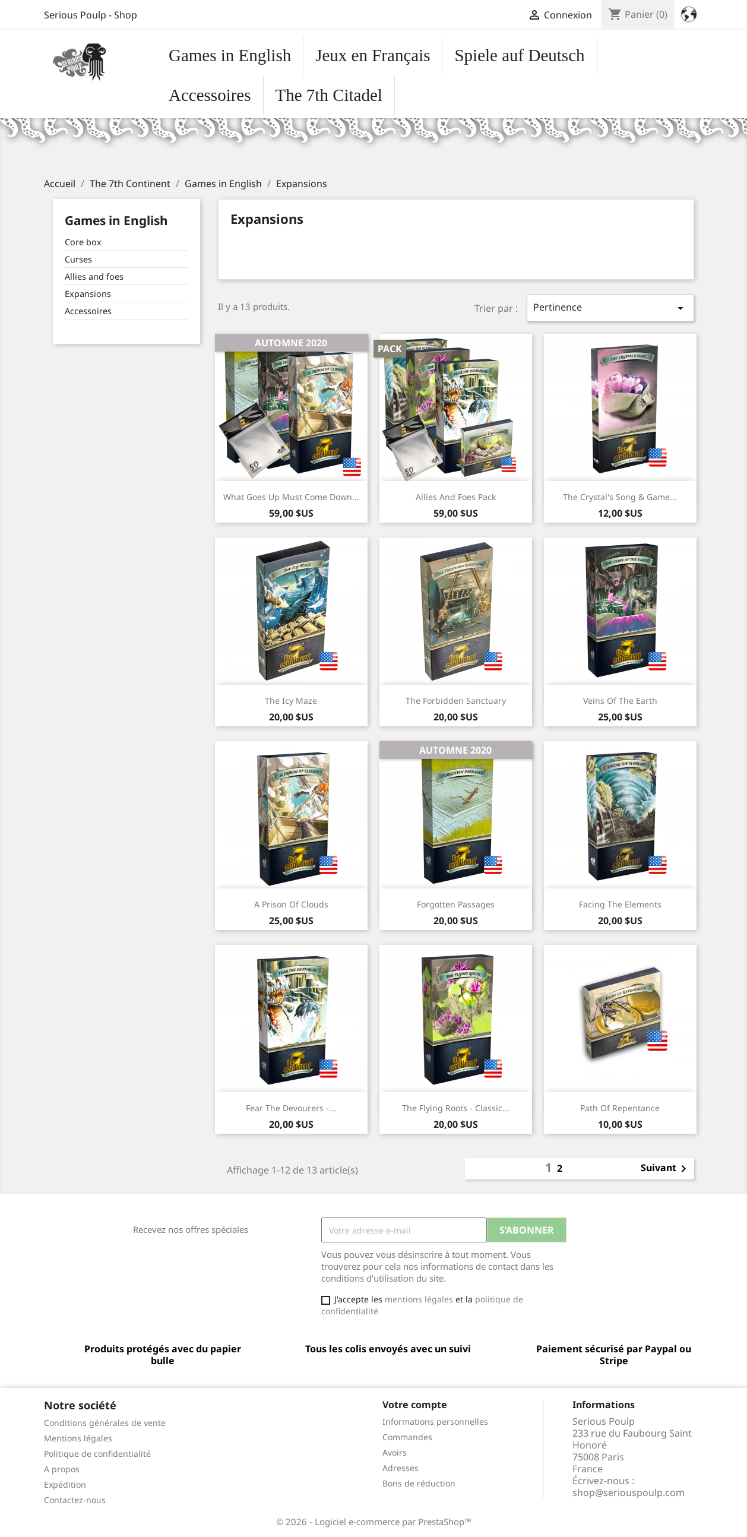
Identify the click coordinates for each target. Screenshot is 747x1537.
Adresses (400, 1467)
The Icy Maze (291, 700)
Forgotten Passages (456, 904)
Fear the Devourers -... (291, 1108)
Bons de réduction (418, 1483)
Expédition (65, 1484)
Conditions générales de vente (105, 1422)
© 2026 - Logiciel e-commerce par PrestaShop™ (373, 1521)
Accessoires (210, 95)
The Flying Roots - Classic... (455, 1108)
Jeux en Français (372, 55)
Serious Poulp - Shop (90, 14)
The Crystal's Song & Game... (620, 496)
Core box (83, 242)
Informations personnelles (435, 1421)
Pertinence (610, 308)
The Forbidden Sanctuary (456, 700)
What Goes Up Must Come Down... (291, 496)
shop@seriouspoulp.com (628, 1492)
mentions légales (419, 1299)
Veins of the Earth (620, 700)
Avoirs (394, 1452)
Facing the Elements (620, 904)
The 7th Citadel (329, 95)
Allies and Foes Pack (456, 496)
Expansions (88, 293)
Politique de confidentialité (97, 1453)
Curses (78, 259)
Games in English (230, 55)
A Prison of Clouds (291, 904)
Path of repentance (620, 1108)
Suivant (666, 1169)
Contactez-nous (75, 1500)
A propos (62, 1469)
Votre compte (414, 1404)
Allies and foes (94, 276)
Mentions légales (78, 1438)
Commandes (407, 1437)
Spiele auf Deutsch (519, 55)
